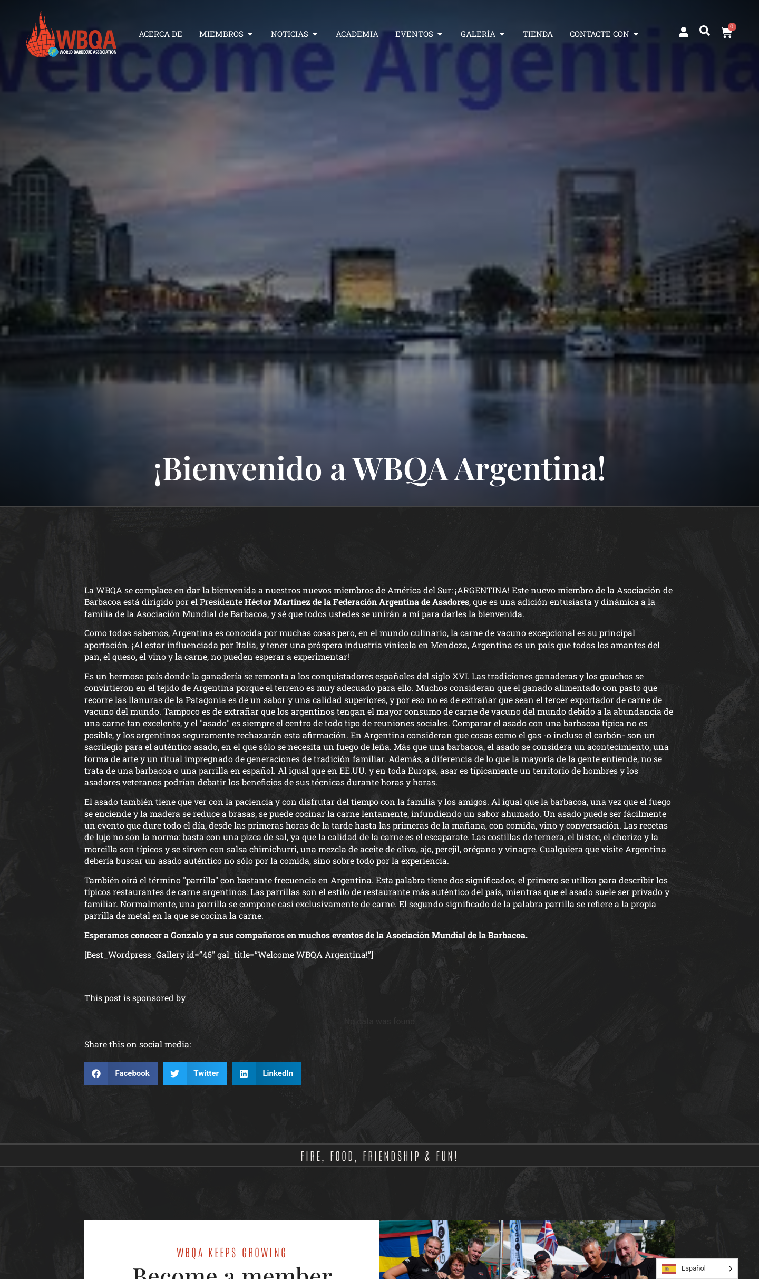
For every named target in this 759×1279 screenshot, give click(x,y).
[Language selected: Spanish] (697, 1268)
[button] (704, 30)
